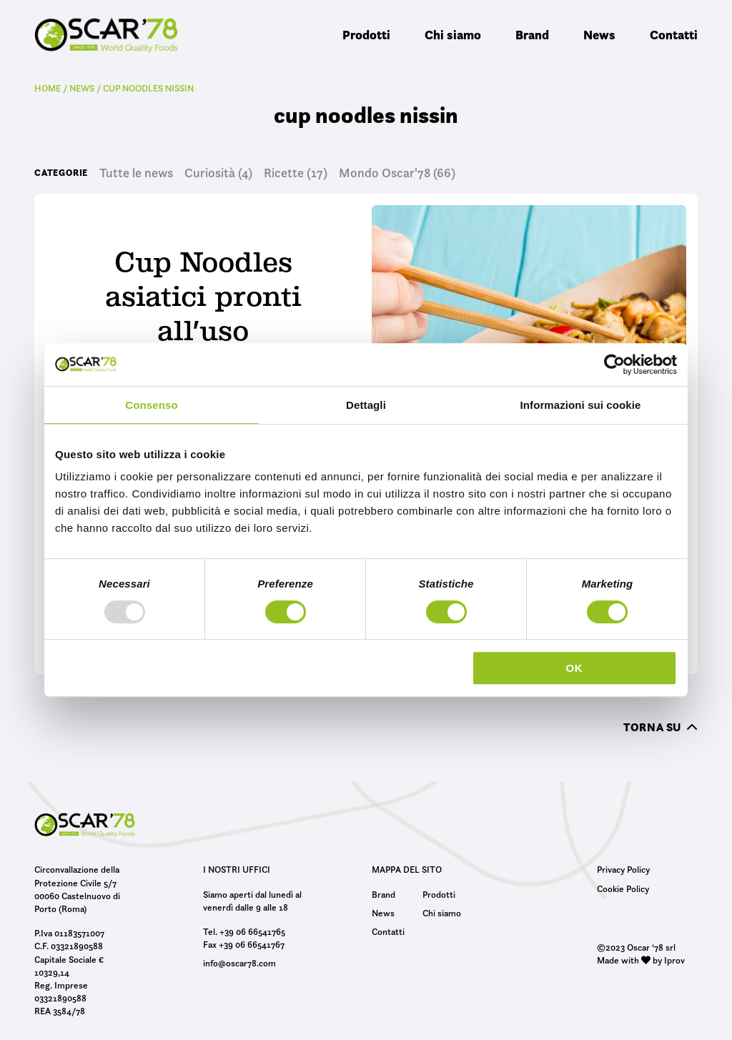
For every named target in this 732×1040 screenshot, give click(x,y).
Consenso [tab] (151, 405)
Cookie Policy (623, 888)
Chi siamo (453, 34)
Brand (532, 34)
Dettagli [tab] (366, 405)
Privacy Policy (623, 869)
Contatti (674, 34)
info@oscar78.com (239, 963)
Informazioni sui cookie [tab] (580, 405)
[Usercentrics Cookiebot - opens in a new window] (614, 364)
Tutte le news (136, 173)
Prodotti (366, 34)
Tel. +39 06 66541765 (244, 931)
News (599, 34)
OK (574, 668)
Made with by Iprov (641, 960)
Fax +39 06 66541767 (244, 944)
